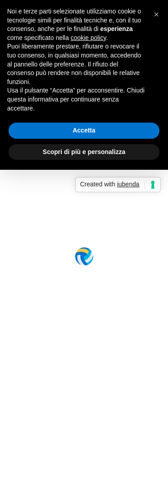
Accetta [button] (84, 130)
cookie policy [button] (88, 37)
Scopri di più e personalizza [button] (84, 151)
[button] (156, 14)
